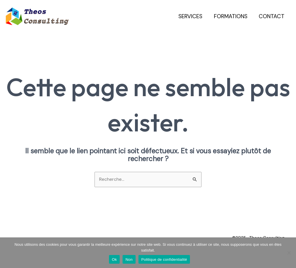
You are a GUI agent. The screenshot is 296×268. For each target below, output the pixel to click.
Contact (272, 16)
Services (192, 16)
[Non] (289, 253)
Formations (231, 16)
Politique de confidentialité (164, 259)
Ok (114, 259)
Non (129, 259)
